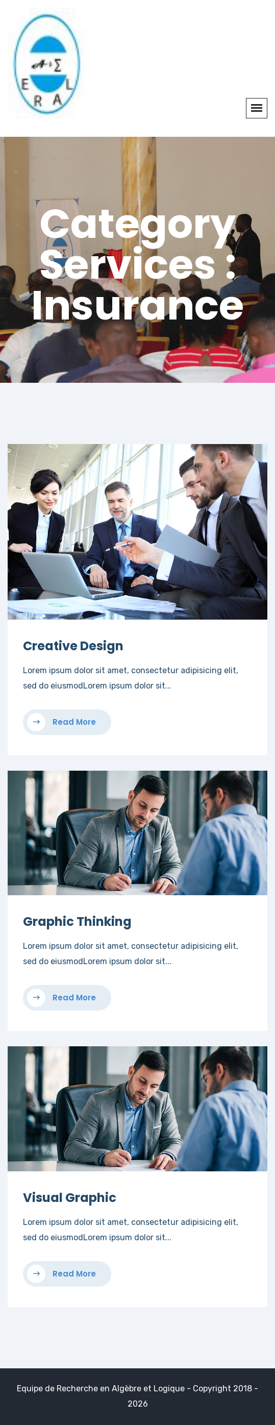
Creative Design (73, 645)
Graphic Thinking (77, 921)
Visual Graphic (69, 1197)
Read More (61, 722)
